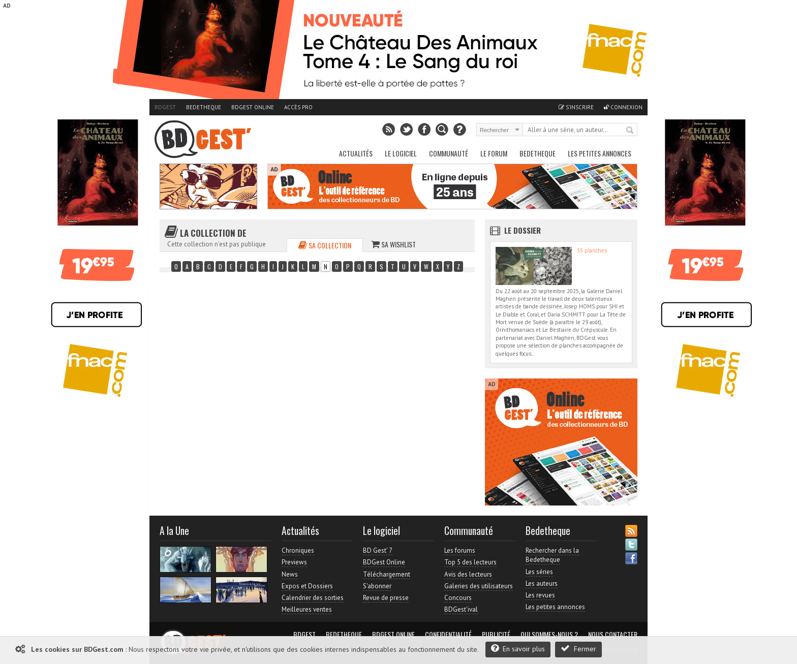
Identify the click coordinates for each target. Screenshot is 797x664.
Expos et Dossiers (307, 586)
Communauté (448, 153)
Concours (458, 597)
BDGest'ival (461, 609)
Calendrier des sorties (313, 597)
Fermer (578, 648)
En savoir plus (518, 648)
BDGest (165, 107)
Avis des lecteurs (468, 574)
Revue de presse (386, 597)
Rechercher (630, 131)
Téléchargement (386, 574)
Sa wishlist (393, 244)
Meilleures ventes (307, 609)
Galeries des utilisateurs (478, 586)
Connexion (623, 107)
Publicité (496, 634)
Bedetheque (203, 107)
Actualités (356, 153)
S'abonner (377, 586)
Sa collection (324, 245)
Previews (294, 562)
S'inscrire (576, 107)
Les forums (459, 550)
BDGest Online (252, 107)
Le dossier (522, 230)
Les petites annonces (599, 153)
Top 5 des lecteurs (470, 562)
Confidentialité (448, 634)
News (290, 574)
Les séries (539, 571)
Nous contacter (612, 634)
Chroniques (298, 550)
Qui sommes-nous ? (549, 634)
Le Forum (493, 153)
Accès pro (298, 107)
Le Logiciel (401, 153)
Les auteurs (542, 583)
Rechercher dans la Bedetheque (552, 555)
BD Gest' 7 (377, 550)
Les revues (540, 595)
